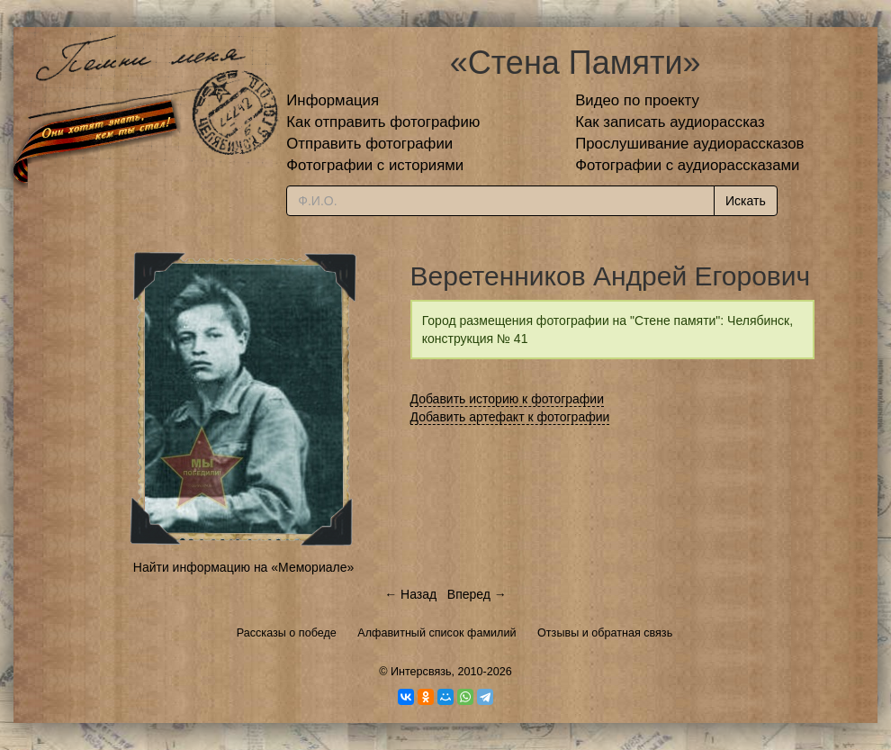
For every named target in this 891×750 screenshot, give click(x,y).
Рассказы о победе (287, 633)
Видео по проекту (637, 100)
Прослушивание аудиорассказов (689, 143)
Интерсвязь (421, 671)
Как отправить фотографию (383, 122)
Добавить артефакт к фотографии (510, 417)
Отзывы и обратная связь (604, 633)
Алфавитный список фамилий (436, 633)
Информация (332, 100)
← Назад (410, 594)
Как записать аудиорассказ (670, 122)
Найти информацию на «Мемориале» (243, 567)
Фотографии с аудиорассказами (687, 165)
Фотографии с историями (375, 165)
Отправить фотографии (369, 143)
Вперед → (477, 594)
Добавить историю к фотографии (507, 399)
